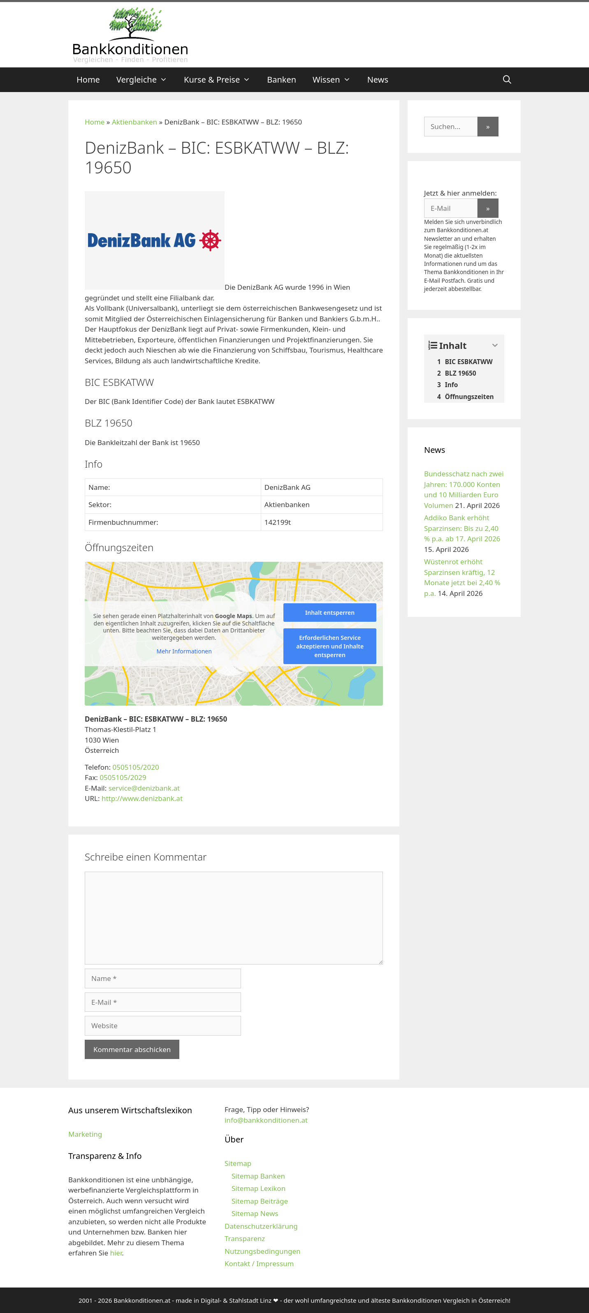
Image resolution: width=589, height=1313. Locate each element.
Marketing (85, 1134)
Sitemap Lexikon (258, 1188)
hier (116, 1253)
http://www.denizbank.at (142, 798)
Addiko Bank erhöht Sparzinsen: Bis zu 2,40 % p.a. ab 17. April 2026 (462, 528)
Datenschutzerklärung (261, 1226)
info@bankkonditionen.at (266, 1120)
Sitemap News (255, 1213)
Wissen (336, 79)
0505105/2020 (135, 767)
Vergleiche (146, 79)
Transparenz (245, 1238)
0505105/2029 (123, 777)
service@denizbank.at (144, 788)
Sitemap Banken (258, 1176)
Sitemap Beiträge (260, 1201)
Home (88, 79)
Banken (281, 79)
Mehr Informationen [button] (183, 651)
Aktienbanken (134, 122)
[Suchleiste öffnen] (507, 79)
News (377, 79)
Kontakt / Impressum (259, 1263)
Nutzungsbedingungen (263, 1251)
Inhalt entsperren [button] (330, 612)
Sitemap (238, 1163)
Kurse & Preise (221, 79)
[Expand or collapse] (495, 345)
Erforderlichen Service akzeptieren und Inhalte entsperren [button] (330, 646)
